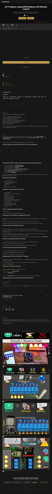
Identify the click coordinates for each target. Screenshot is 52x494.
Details (9, 28)
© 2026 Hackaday (26, 491)
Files (12, 28)
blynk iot (17, 98)
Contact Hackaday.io (10, 489)
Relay (39, 96)
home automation (13, 96)
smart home (35, 96)
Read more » (5, 283)
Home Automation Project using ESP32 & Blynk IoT (12, 365)
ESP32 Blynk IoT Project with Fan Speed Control (12, 400)
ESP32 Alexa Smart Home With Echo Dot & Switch (12, 470)
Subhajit (26, 15)
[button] (49, 2)
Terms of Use (22, 489)
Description (5, 28)
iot (22, 96)
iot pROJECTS (5, 98)
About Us (5, 489)
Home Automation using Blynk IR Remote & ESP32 (12, 435)
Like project (30, 18)
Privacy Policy (27, 489)
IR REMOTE (19, 96)
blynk (7, 96)
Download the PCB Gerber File (8, 264)
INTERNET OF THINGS (28, 96)
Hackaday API (32, 489)
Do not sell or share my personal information (42, 489)
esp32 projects (11, 98)
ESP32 (4, 96)
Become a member (17, 479)
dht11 (42, 96)
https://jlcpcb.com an (8, 271)
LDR (45, 96)
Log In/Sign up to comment (8, 323)
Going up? (26, 486)
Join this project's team (7, 76)
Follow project (22, 18)
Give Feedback (17, 489)
